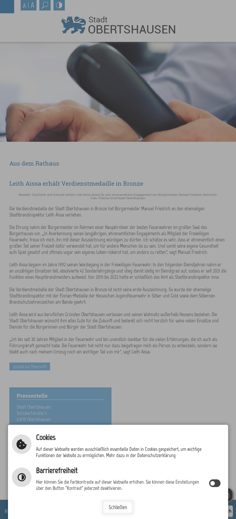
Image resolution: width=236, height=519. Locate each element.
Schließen (118, 507)
